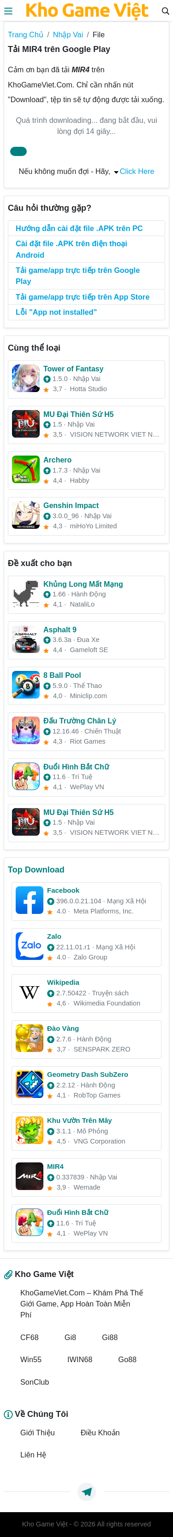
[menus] (8, 10)
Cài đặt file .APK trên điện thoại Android (71, 249)
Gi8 (70, 1337)
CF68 (29, 1337)
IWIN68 (79, 1359)
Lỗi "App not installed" (56, 312)
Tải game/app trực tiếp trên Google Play (78, 275)
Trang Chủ (25, 34)
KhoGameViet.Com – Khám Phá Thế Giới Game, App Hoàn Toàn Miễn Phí (81, 1304)
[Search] (165, 10)
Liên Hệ (33, 1454)
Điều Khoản (100, 1432)
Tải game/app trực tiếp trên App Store (82, 297)
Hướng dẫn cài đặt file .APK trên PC (79, 228)
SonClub (34, 1382)
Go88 (127, 1359)
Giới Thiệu (37, 1432)
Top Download (36, 869)
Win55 (31, 1359)
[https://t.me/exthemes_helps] (87, 1492)
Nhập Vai (68, 34)
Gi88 (110, 1337)
